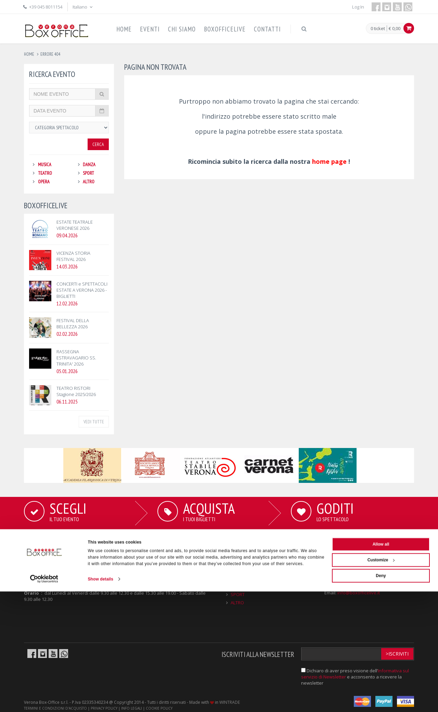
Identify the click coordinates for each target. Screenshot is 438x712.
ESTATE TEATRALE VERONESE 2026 (74, 225)
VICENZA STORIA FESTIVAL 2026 (73, 256)
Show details (101, 699)
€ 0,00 (394, 28)
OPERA (44, 182)
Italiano (83, 7)
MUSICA (44, 164)
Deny (381, 696)
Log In (358, 7)
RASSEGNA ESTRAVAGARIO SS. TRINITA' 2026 (76, 357)
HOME (124, 29)
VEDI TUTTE (93, 422)
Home (29, 54)
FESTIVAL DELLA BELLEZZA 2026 (72, 323)
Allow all (381, 664)
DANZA (89, 164)
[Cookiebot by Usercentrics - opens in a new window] (44, 700)
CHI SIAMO (182, 29)
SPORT (88, 173)
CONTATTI (267, 29)
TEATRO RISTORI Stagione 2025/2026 (76, 391)
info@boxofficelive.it (358, 593)
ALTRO (88, 182)
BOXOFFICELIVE (225, 29)
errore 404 (50, 54)
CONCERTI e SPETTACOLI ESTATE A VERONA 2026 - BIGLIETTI (81, 290)
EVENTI (150, 29)
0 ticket (378, 28)
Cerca (98, 144)
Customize (381, 680)
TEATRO (45, 173)
